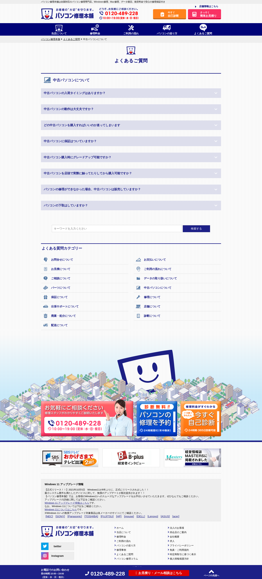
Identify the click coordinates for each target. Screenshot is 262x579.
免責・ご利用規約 (179, 550)
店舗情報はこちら (206, 6)
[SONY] (60, 516)
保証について (55, 297)
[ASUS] (165, 516)
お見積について (56, 269)
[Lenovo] (153, 516)
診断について (148, 316)
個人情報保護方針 (179, 558)
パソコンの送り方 (126, 545)
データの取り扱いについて (156, 278)
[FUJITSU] (107, 516)
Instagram (52, 556)
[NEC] (49, 516)
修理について (148, 297)
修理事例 (121, 550)
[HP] (118, 516)
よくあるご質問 (124, 554)
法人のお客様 (177, 527)
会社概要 (174, 536)
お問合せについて (58, 259)
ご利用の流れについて (153, 269)
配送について (55, 325)
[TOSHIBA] (91, 516)
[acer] (175, 516)
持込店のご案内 (178, 532)
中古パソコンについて (153, 288)
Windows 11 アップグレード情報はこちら (67, 503)
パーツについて (56, 288)
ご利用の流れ (123, 541)
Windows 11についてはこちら (61, 509)
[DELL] (141, 516)
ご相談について (56, 278)
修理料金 (121, 536)
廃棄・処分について (59, 316)
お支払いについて (151, 259)
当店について (123, 532)
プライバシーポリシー (182, 545)
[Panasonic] (74, 516)
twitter (51, 546)
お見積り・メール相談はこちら (159, 573)
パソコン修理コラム (127, 558)
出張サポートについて (61, 306)
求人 (172, 541)
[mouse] (129, 516)
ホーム (120, 527)
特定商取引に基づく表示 (183, 554)
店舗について (148, 306)
